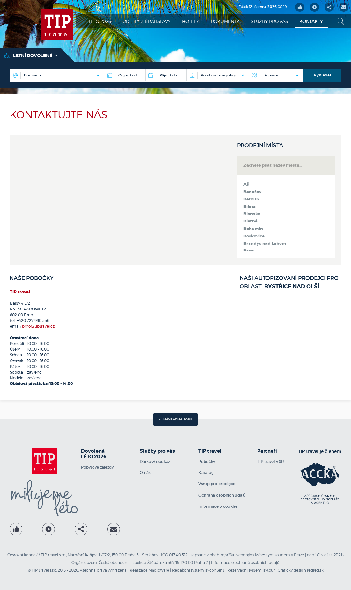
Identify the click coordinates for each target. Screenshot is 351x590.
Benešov (252, 191)
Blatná (250, 221)
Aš (246, 184)
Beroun (251, 199)
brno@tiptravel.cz (38, 326)
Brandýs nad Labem (264, 243)
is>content (214, 570)
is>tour (269, 570)
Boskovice (254, 236)
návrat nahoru (175, 419)
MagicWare (158, 570)
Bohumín (253, 228)
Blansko (251, 213)
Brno (248, 250)
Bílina (249, 206)
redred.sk (315, 570)
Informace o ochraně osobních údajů (245, 562)
